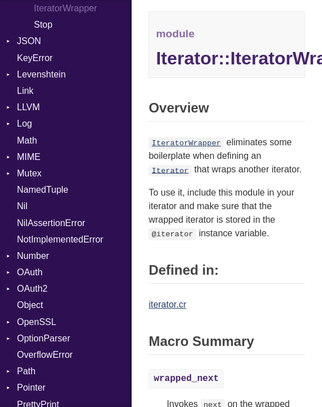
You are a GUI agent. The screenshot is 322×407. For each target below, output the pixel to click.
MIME (29, 157)
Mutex (29, 173)
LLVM (28, 107)
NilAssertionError (51, 223)
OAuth (29, 272)
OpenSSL (36, 322)
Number (33, 256)
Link (25, 91)
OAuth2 (32, 288)
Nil (22, 206)
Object (30, 305)
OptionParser (43, 338)
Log (24, 123)
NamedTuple (42, 189)
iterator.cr (167, 304)
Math (27, 140)
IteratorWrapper (65, 8)
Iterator (170, 170)
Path (26, 371)
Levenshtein (41, 74)
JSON (29, 41)
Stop (43, 24)
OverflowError (45, 355)
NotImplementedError (60, 239)
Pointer (31, 387)
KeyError (35, 58)
